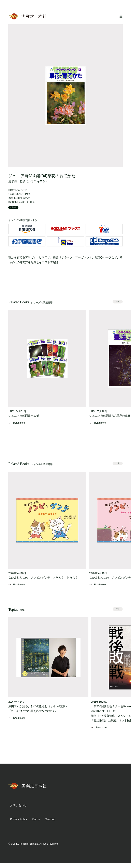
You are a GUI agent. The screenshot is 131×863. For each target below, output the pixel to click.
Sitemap (50, 819)
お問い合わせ (18, 805)
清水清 (12, 181)
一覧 (117, 301)
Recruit (36, 819)
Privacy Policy (18, 819)
